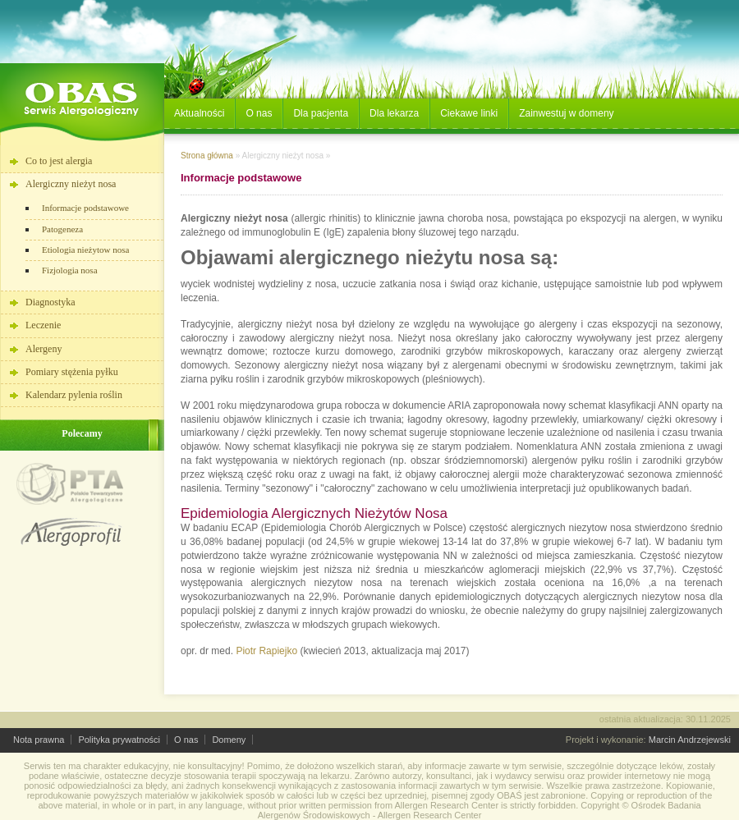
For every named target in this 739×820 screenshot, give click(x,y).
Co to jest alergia (58, 161)
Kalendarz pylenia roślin (73, 395)
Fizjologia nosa (70, 270)
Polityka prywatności (119, 739)
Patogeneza (62, 229)
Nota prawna (38, 739)
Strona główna (207, 155)
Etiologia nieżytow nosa (85, 249)
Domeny (229, 739)
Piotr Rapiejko (266, 651)
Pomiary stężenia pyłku (71, 372)
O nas (186, 739)
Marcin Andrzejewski (690, 739)
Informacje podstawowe (85, 208)
